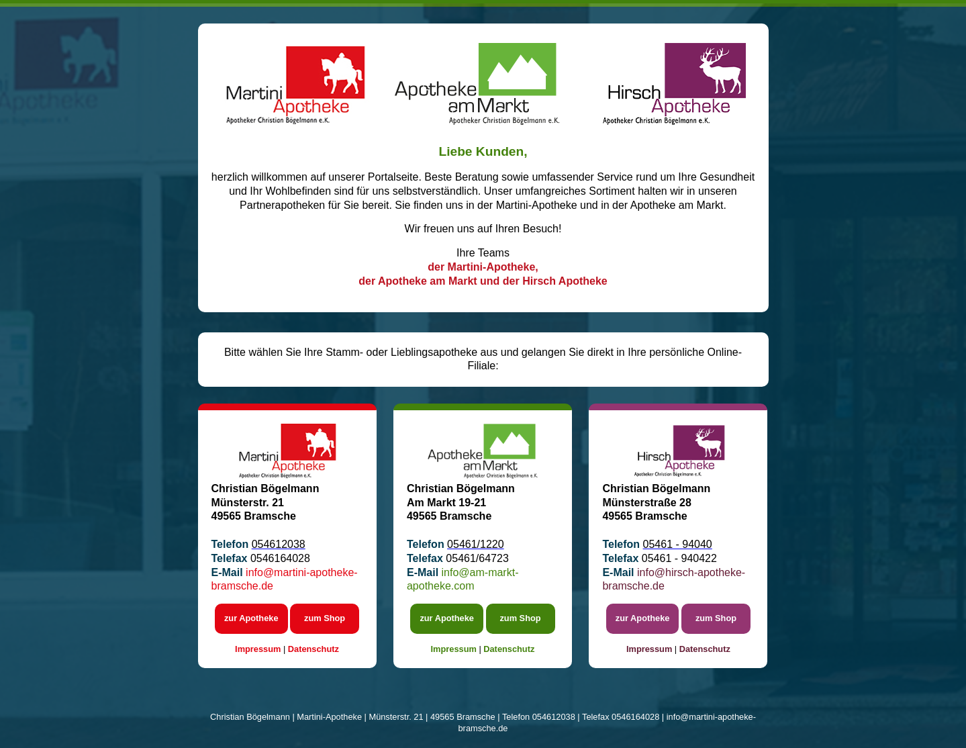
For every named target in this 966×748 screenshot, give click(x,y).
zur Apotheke (251, 618)
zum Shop (324, 618)
